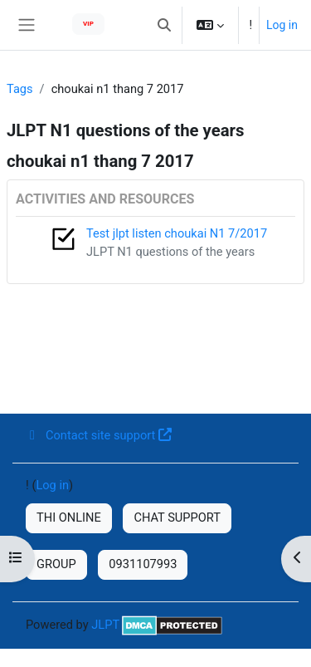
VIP (88, 23)
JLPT (105, 624)
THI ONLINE (68, 517)
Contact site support (99, 435)
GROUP (56, 564)
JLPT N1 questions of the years (170, 251)
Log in (282, 25)
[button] (164, 25)
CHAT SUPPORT (177, 517)
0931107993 (143, 564)
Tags (20, 88)
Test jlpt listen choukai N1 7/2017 (176, 233)
